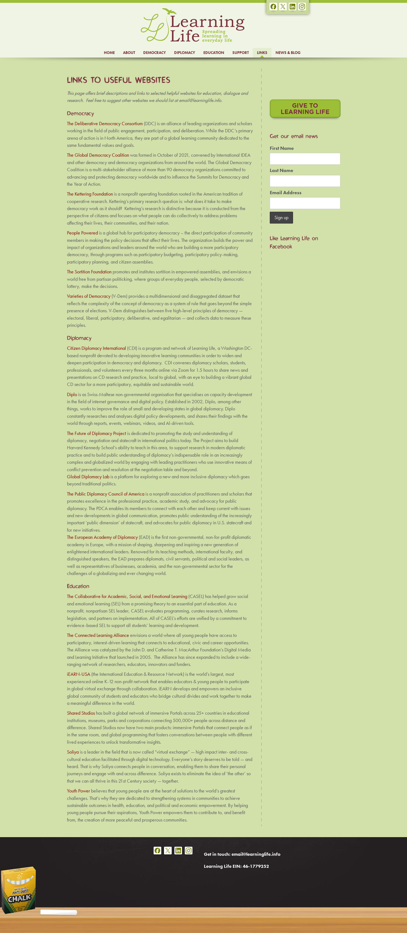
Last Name (281, 170)
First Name (282, 148)
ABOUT (129, 52)
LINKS (262, 52)
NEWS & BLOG (288, 52)
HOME (109, 52)
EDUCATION (213, 52)
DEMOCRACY (154, 52)
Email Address (285, 193)
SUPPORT (240, 52)
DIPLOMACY (184, 52)
